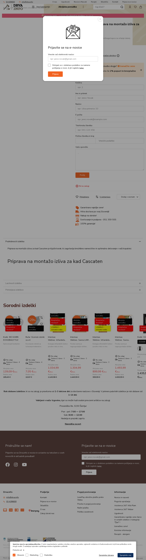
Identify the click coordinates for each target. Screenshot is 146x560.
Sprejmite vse (125, 555)
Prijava (55, 74)
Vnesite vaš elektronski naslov (61, 54)
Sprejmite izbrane (106, 555)
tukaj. (81, 68)
